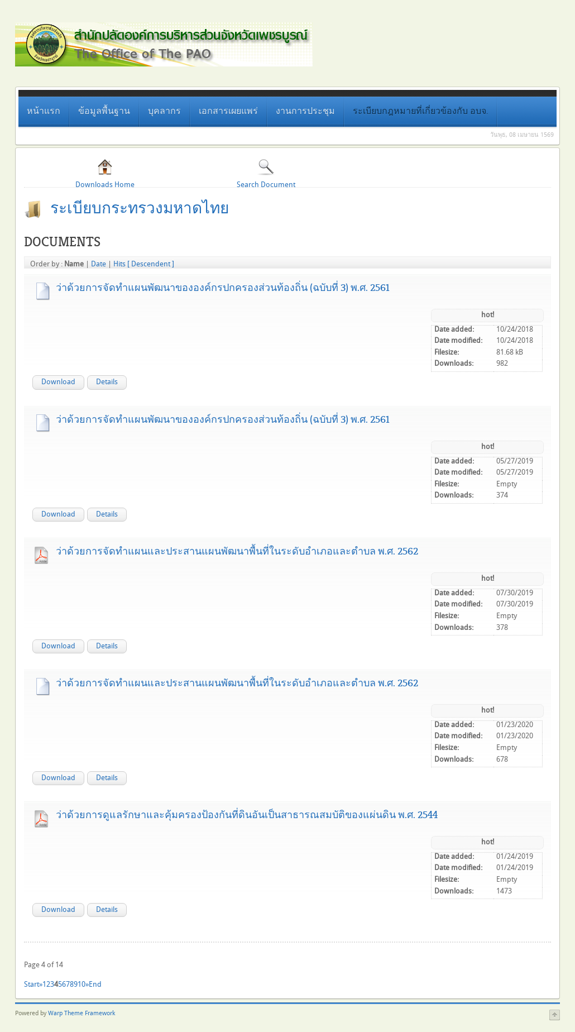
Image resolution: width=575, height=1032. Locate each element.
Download (58, 382)
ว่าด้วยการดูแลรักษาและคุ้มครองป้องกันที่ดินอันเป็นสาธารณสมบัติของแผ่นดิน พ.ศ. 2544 (247, 815)
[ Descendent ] (150, 264)
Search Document (266, 173)
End (95, 984)
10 (81, 984)
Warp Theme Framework (81, 1013)
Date (98, 264)
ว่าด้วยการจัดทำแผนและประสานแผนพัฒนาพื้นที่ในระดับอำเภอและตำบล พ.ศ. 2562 (237, 551)
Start (31, 984)
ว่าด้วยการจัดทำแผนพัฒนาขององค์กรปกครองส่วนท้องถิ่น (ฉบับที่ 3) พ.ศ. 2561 (223, 287)
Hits (119, 264)
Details (107, 382)
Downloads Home (105, 173)
